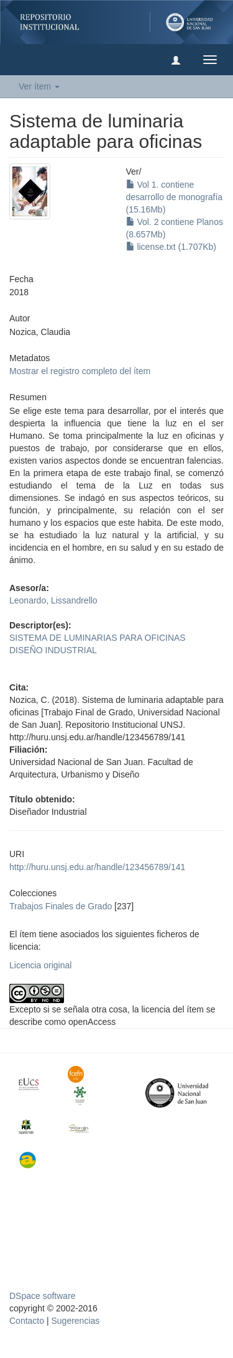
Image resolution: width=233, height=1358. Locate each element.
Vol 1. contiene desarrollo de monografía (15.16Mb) (174, 197)
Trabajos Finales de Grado (60, 906)
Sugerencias (75, 1321)
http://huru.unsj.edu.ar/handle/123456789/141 (97, 867)
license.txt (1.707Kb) (171, 247)
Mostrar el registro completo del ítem (79, 371)
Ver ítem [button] (39, 86)
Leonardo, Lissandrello (53, 600)
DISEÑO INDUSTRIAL (53, 650)
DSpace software (42, 1296)
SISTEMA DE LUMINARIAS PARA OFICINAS (97, 638)
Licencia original (40, 965)
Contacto (26, 1321)
